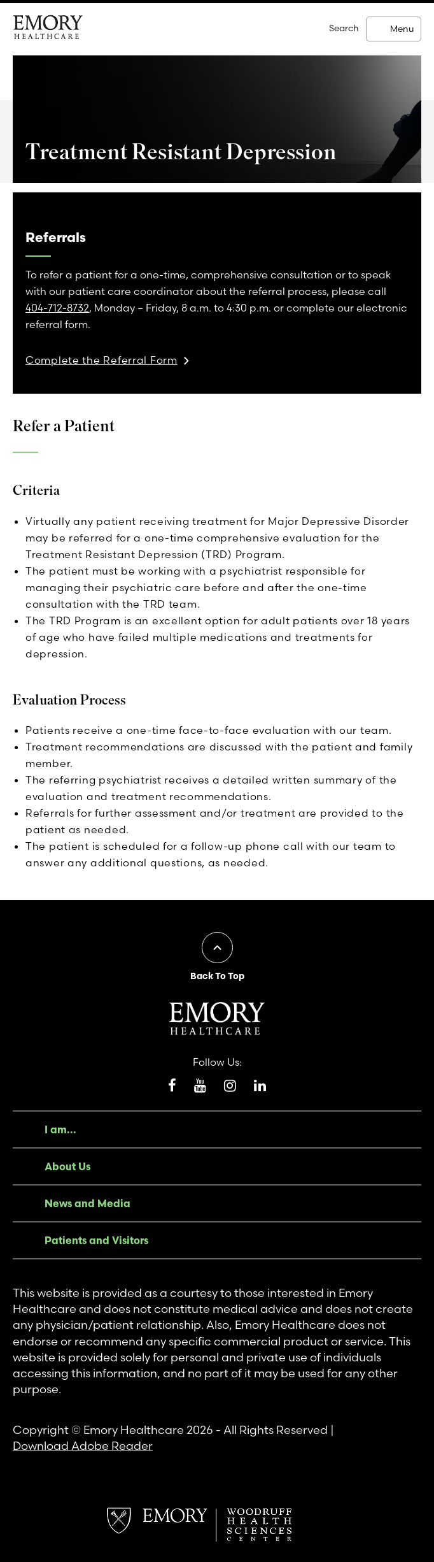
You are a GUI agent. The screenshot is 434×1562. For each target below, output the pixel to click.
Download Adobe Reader (83, 1445)
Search (344, 28)
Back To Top (217, 976)
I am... (60, 1129)
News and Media (87, 1203)
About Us (67, 1166)
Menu (402, 28)
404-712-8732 (57, 307)
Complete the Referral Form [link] (101, 360)
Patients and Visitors (96, 1240)
